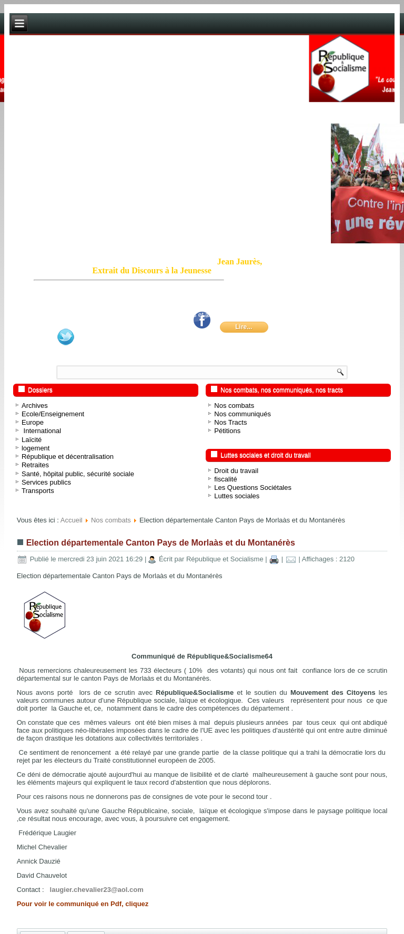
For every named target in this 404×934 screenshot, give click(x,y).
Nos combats (234, 405)
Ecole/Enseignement (53, 414)
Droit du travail (236, 471)
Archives (35, 405)
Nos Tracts (230, 422)
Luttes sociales (236, 496)
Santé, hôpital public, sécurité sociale (78, 474)
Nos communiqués (242, 414)
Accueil (71, 520)
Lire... (243, 327)
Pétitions (227, 431)
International (41, 431)
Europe (33, 422)
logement (35, 448)
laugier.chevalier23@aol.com (97, 890)
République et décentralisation (68, 456)
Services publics (46, 482)
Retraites (35, 465)
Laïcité (32, 440)
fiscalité (225, 479)
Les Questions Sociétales (252, 487)
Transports (38, 491)
